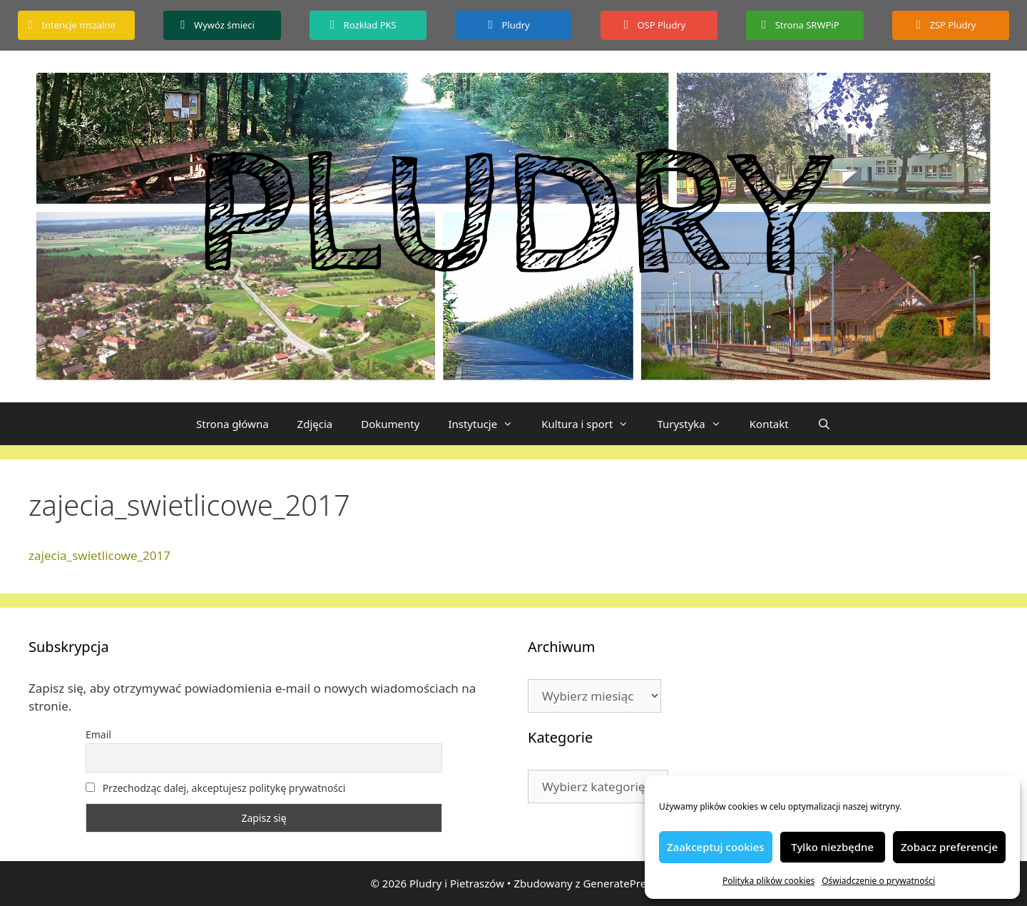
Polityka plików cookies (768, 881)
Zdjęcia (315, 424)
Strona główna (232, 424)
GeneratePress (619, 883)
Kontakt (769, 424)
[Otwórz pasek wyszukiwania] (824, 423)
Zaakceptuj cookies (716, 847)
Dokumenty (390, 424)
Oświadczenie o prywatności (878, 881)
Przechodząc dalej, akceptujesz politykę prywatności (215, 788)
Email (98, 734)
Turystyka (696, 423)
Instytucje (487, 423)
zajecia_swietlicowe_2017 (99, 555)
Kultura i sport (592, 423)
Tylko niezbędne (832, 847)
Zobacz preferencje (949, 847)
